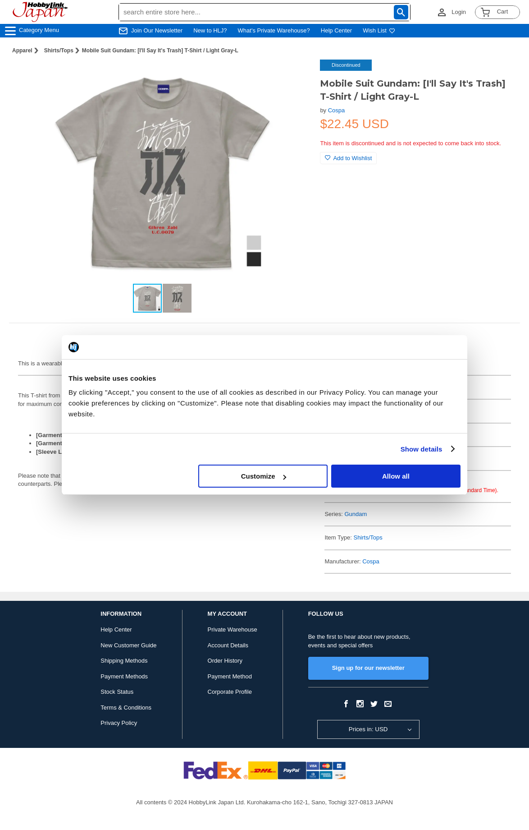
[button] (294, 75)
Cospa (336, 110)
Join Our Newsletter (156, 30)
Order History (225, 660)
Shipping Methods (123, 660)
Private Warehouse (232, 629)
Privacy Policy (118, 722)
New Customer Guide (128, 645)
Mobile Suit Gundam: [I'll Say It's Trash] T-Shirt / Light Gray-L (160, 50)
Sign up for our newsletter (368, 667)
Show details (421, 449)
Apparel (22, 50)
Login (458, 12)
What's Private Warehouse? (274, 30)
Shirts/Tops (58, 50)
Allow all (396, 476)
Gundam (355, 514)
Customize (263, 476)
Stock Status (116, 691)
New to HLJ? (210, 30)
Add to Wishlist (348, 158)
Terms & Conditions (125, 707)
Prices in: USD (368, 729)
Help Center (336, 30)
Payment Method (230, 676)
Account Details (228, 645)
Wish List (379, 30)
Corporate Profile (230, 691)
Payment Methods (124, 676)
